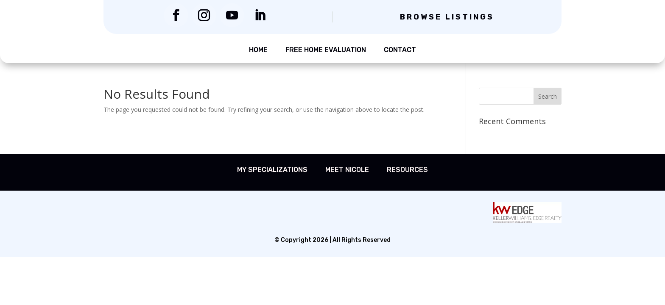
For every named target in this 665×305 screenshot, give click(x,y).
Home (258, 50)
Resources (407, 170)
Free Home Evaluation (325, 50)
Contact (400, 50)
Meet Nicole (347, 170)
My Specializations (272, 170)
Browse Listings (447, 17)
